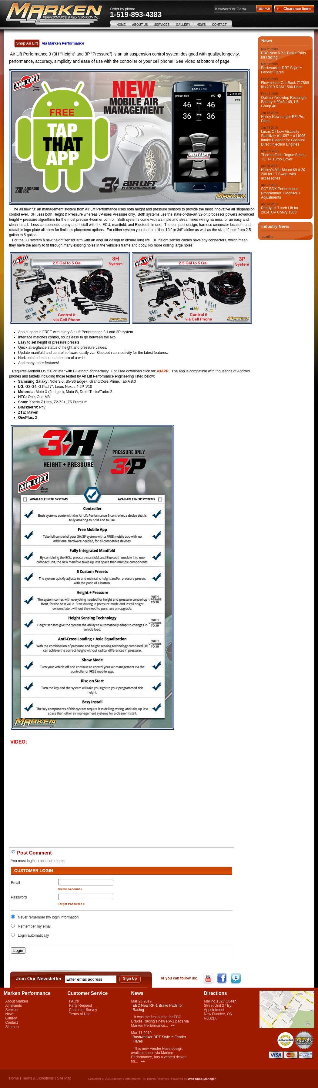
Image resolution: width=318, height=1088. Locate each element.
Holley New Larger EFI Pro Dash (282, 119)
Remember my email (35, 926)
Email (15, 883)
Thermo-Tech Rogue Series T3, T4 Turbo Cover (283, 157)
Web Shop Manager (202, 1078)
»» (173, 1025)
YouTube (209, 978)
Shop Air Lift (27, 43)
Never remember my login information (48, 917)
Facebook (222, 978)
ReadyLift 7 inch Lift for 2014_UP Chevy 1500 (279, 210)
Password (19, 897)
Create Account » (70, 889)
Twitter (236, 978)
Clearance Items (294, 9)
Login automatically (34, 935)
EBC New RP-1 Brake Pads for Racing (283, 55)
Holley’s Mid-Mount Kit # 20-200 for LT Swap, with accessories (283, 174)
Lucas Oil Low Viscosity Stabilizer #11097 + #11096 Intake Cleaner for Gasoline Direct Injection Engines (283, 137)
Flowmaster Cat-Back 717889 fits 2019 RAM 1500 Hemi (285, 85)
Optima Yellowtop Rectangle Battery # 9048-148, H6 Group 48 (283, 102)
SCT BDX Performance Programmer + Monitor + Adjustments (281, 193)
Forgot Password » (71, 903)
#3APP (163, 371)
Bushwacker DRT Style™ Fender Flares (281, 70)
